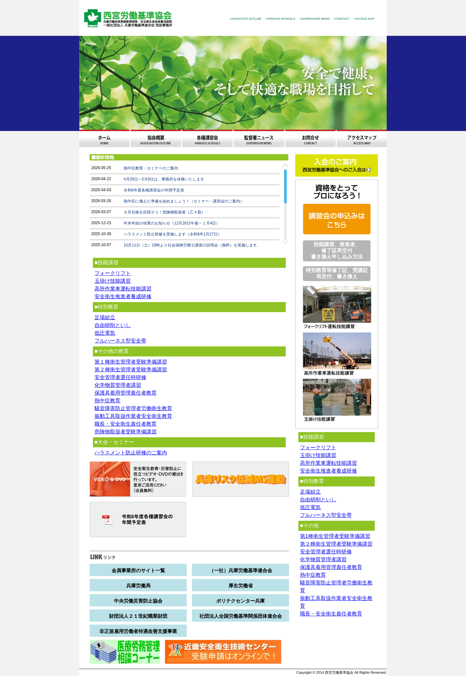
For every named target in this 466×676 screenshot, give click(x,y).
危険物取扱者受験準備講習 (125, 431)
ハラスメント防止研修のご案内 (130, 452)
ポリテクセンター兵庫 (240, 601)
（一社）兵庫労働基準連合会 (240, 570)
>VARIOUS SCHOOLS (280, 18)
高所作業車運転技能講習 (122, 288)
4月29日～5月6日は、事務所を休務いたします (164, 179)
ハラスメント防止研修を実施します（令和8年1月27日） (173, 234)
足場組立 (104, 317)
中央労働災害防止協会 (138, 601)
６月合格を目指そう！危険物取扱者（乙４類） (164, 212)
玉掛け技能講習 (112, 281)
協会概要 (156, 138)
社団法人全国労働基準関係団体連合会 (240, 616)
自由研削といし (112, 325)
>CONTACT (342, 18)
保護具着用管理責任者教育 (125, 393)
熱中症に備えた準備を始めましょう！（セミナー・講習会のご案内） (184, 201)
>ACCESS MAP (364, 18)
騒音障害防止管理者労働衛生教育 (133, 408)
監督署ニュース (259, 138)
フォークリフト (112, 273)
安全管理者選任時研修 (120, 377)
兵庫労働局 (138, 585)
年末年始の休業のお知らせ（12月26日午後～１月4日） (172, 223)
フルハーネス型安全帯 (120, 340)
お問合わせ (310, 138)
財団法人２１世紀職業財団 (138, 616)
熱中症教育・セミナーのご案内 (151, 168)
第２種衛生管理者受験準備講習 (130, 369)
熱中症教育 (107, 400)
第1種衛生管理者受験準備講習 (335, 536)
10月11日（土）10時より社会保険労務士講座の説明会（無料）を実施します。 (192, 245)
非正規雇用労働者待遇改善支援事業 (138, 631)
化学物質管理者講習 (117, 385)
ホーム (104, 138)
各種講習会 (207, 138)
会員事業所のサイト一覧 (138, 570)
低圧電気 (104, 333)
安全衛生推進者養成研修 (122, 296)
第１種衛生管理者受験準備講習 (130, 362)
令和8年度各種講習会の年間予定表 (154, 190)
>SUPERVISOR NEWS (314, 18)
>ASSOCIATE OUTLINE (245, 18)
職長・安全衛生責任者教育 (125, 424)
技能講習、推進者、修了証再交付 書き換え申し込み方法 (337, 250)
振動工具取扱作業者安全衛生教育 (133, 416)
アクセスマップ (362, 138)
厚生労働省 (240, 585)
